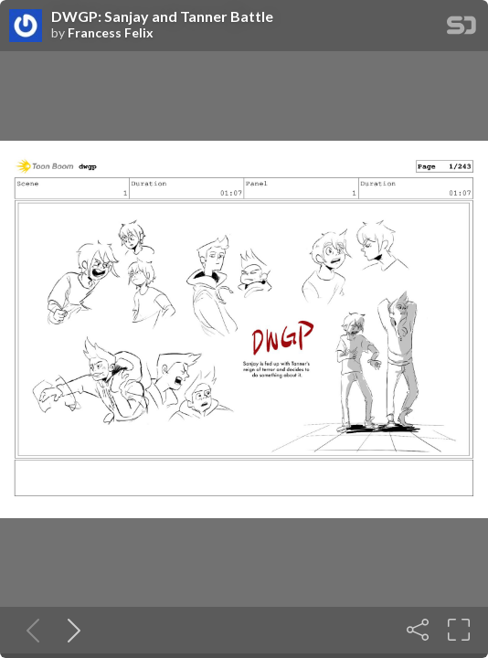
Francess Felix (111, 33)
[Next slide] (70, 629)
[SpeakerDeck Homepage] (461, 28)
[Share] (417, 629)
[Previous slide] (29, 629)
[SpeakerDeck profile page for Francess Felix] (25, 26)
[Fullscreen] (458, 629)
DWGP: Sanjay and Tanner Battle (162, 16)
